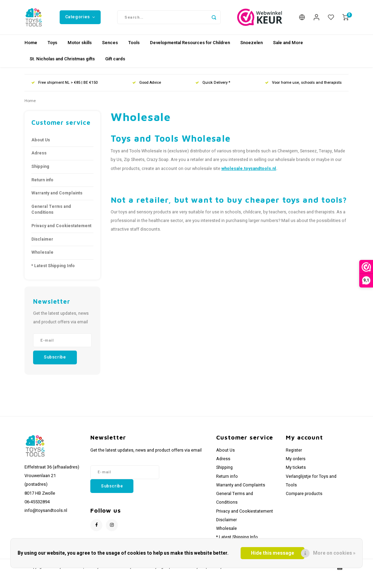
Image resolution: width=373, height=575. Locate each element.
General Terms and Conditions (51, 209)
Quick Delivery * (212, 82)
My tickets (296, 467)
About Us (40, 140)
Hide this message (272, 553)
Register (294, 450)
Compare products (304, 494)
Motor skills (80, 42)
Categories (80, 17)
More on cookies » (334, 553)
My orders (295, 459)
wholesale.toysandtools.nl (248, 168)
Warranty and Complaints (56, 193)
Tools (134, 42)
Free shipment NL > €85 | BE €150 (64, 82)
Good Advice (146, 82)
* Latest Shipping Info (53, 266)
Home (30, 42)
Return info (42, 180)
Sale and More (288, 42)
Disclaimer (42, 239)
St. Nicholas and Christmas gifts (62, 59)
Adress (39, 153)
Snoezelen (251, 42)
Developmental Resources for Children (190, 42)
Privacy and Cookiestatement (61, 226)
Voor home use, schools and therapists (303, 82)
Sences (110, 42)
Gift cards (115, 59)
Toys (52, 42)
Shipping (40, 166)
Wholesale (42, 252)
